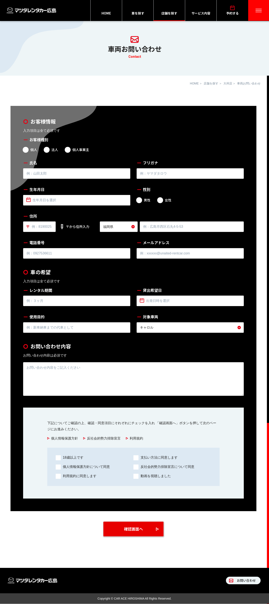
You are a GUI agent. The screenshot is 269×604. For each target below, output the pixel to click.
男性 (147, 200)
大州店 (227, 83)
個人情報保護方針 (64, 438)
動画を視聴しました (156, 476)
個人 (33, 149)
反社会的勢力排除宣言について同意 (167, 466)
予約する (232, 13)
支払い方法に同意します (159, 457)
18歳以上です (73, 457)
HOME (106, 13)
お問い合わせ (246, 580)
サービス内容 (200, 13)
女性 (168, 200)
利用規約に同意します (79, 476)
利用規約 (136, 438)
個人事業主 (80, 149)
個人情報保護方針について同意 (86, 466)
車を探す (138, 13)
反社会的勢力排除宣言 (104, 438)
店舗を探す (169, 13)
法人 (54, 149)
